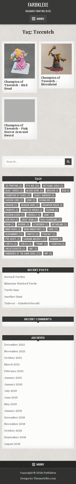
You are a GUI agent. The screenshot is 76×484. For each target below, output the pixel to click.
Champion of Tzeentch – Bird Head (16, 85)
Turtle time (11, 290)
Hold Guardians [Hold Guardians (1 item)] (50, 220)
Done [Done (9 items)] (31, 200)
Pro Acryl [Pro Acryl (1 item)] (12, 239)
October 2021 (13, 357)
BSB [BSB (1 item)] (65, 190)
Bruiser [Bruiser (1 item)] (52, 190)
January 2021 (13, 377)
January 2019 (13, 410)
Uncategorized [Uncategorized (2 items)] (15, 249)
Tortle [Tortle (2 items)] (11, 244)
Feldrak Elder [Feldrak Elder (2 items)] (14, 215)
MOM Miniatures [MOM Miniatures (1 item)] (34, 229)
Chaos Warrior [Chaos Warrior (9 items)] (44, 195)
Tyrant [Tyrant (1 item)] (41, 244)
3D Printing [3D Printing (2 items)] (13, 186)
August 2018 (12, 443)
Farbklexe (38, 4)
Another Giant (13, 296)
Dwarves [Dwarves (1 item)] (11, 210)
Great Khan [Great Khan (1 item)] (29, 220)
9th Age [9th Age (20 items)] (32, 186)
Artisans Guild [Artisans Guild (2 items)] (53, 186)
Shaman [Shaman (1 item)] (55, 239)
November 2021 (14, 351)
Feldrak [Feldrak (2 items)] (52, 210)
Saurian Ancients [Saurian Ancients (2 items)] (34, 239)
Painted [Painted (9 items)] (33, 234)
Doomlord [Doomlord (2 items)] (46, 200)
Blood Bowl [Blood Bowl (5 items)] (34, 190)
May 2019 (10, 404)
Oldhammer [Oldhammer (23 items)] (14, 234)
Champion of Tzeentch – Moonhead (50, 81)
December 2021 (14, 344)
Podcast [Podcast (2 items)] (49, 234)
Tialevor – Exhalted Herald (21, 303)
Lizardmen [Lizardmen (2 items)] (40, 224)
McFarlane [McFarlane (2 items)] (59, 224)
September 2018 (15, 437)
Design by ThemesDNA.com (38, 478)
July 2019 (10, 390)
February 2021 (14, 371)
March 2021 (12, 364)
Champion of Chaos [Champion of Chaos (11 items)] (17, 195)
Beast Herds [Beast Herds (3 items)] (14, 190)
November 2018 (14, 423)
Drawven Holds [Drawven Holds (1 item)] (52, 205)
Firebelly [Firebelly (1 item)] (33, 215)
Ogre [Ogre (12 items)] (53, 229)
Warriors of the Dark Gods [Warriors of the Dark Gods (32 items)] (23, 253)
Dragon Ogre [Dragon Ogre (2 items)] (30, 205)
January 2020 (13, 384)
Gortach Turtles (14, 276)
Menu (40, 18)
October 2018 (13, 430)
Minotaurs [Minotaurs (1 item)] (12, 229)
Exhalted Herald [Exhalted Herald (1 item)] (32, 210)
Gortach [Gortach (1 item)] (11, 220)
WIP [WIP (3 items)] (48, 253)
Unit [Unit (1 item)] (33, 249)
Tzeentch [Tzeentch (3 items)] (57, 244)
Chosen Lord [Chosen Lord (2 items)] (14, 200)
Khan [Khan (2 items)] (9, 224)
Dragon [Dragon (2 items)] (11, 205)
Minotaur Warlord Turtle (20, 283)
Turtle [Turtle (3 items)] (26, 244)
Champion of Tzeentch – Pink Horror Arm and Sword (16, 130)
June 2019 (11, 397)
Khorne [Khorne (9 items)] (23, 224)
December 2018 (14, 417)
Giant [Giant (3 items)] (49, 215)
